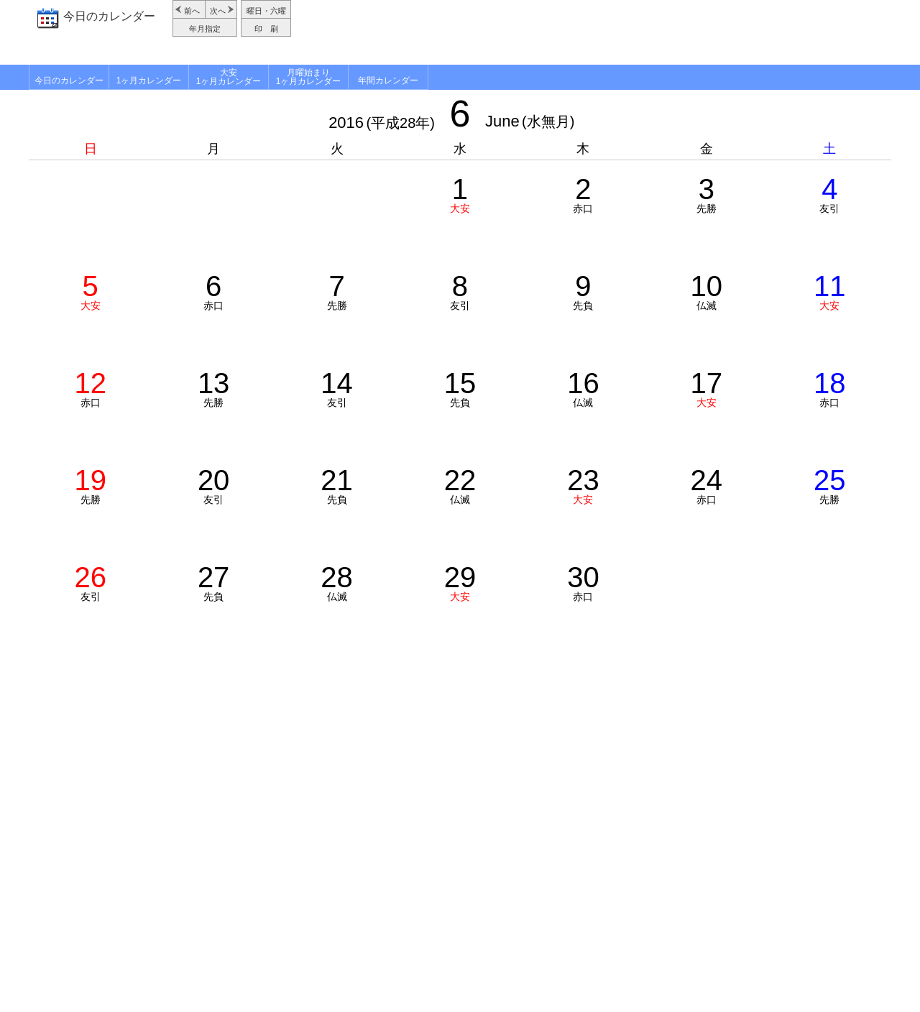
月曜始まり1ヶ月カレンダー (308, 77)
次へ (218, 10)
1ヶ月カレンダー (149, 80)
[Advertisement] (593, 32)
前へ (192, 10)
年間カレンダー (388, 80)
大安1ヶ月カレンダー (229, 77)
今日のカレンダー (109, 16)
